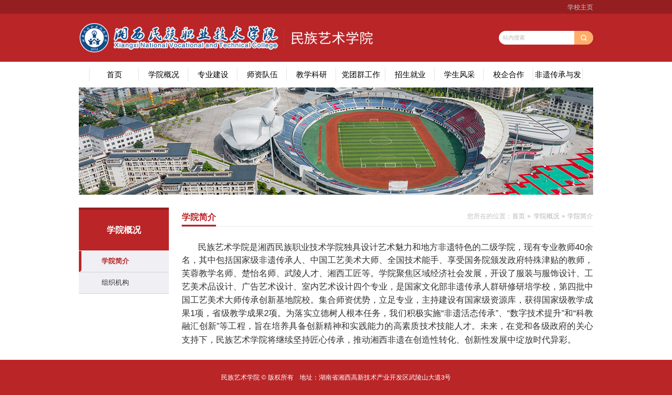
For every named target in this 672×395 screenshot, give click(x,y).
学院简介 (115, 261)
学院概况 (163, 74)
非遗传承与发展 (558, 78)
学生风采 (459, 74)
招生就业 (410, 74)
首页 (114, 74)
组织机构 (115, 282)
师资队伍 (262, 74)
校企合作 (508, 74)
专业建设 (213, 74)
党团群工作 (361, 74)
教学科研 (311, 74)
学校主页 (580, 7)
